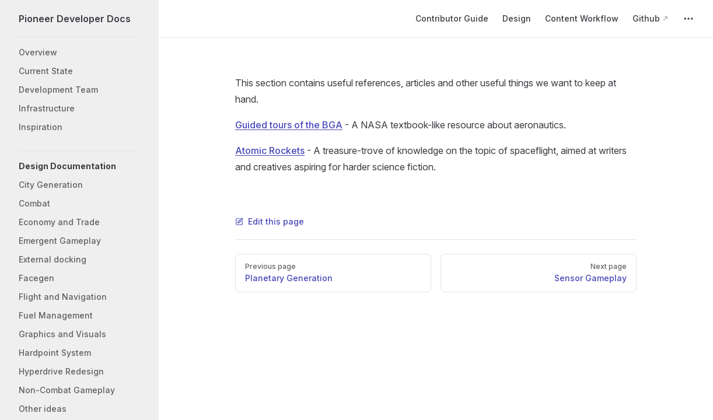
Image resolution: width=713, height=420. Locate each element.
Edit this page (269, 221)
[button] (79, 166)
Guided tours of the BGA (288, 125)
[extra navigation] (688, 18)
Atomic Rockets (270, 150)
